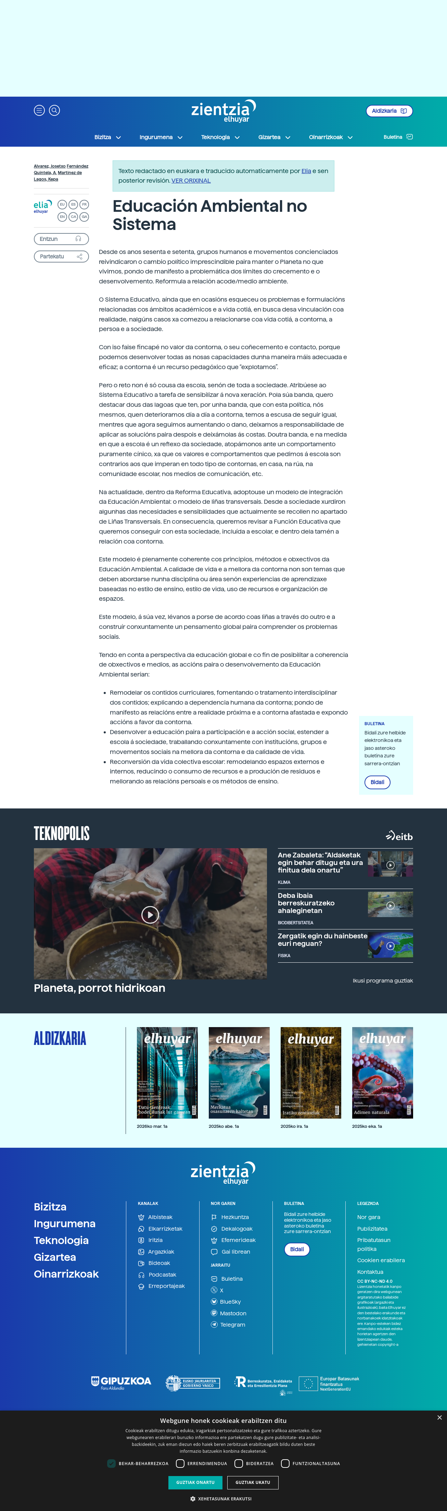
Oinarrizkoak (66, 1274)
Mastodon (228, 1312)
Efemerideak (233, 1240)
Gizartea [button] (274, 137)
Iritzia (150, 1240)
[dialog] (223, 1461)
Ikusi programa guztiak (383, 980)
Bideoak (154, 1263)
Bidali (377, 782)
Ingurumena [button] (161, 137)
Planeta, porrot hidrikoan (99, 988)
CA (73, 217)
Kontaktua (370, 1272)
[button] (39, 109)
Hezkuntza (230, 1217)
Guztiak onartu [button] (195, 1482)
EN (62, 217)
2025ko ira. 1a (294, 1126)
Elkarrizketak (160, 1229)
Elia (306, 170)
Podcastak (157, 1275)
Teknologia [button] (221, 137)
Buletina (398, 136)
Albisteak (155, 1217)
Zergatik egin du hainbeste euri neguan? (323, 940)
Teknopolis (62, 832)
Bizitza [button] (108, 137)
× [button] (439, 1418)
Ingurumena (65, 1223)
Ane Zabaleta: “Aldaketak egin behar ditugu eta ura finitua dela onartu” (320, 862)
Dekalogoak (232, 1229)
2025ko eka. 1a (367, 1126)
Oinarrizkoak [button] (331, 137)
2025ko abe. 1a (224, 1126)
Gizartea (55, 1257)
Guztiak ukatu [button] (252, 1482)
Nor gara (368, 1217)
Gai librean (230, 1252)
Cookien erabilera (381, 1260)
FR (84, 204)
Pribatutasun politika (374, 1244)
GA (84, 217)
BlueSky (226, 1301)
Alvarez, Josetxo (50, 166)
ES (73, 204)
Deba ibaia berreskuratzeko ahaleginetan (306, 903)
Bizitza (50, 1207)
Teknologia (61, 1240)
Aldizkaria (389, 111)
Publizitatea (372, 1229)
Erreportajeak (161, 1286)
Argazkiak (156, 1252)
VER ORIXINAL (191, 180)
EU (62, 204)
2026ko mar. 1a (152, 1126)
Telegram (228, 1324)
